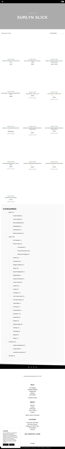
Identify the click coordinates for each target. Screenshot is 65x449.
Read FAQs (32, 408)
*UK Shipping (32, 387)
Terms (30, 410)
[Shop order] (57, 33)
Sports (31, 415)
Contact (32, 407)
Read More (6, 444)
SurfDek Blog (32, 391)
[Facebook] (31, 367)
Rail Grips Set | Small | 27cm (32, 93)
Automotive (36, 415)
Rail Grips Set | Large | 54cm (54, 93)
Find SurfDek (32, 395)
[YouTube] (34, 367)
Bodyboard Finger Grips (11, 197)
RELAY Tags (36, 426)
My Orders (35, 422)
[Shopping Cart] (62, 1)
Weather (32, 393)
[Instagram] (29, 367)
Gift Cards (30, 424)
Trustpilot (32, 443)
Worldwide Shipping (32, 389)
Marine (27, 415)
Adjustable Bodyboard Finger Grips (54, 163)
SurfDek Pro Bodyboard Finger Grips (32, 163)
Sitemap (32, 429)
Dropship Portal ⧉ (32, 397)
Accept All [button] (12, 444)
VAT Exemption (32, 427)
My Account (29, 422)
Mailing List (29, 426)
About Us (32, 405)
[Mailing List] (36, 367)
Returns (35, 424)
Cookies (32, 412)
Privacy (34, 410)
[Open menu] (2, 2)
